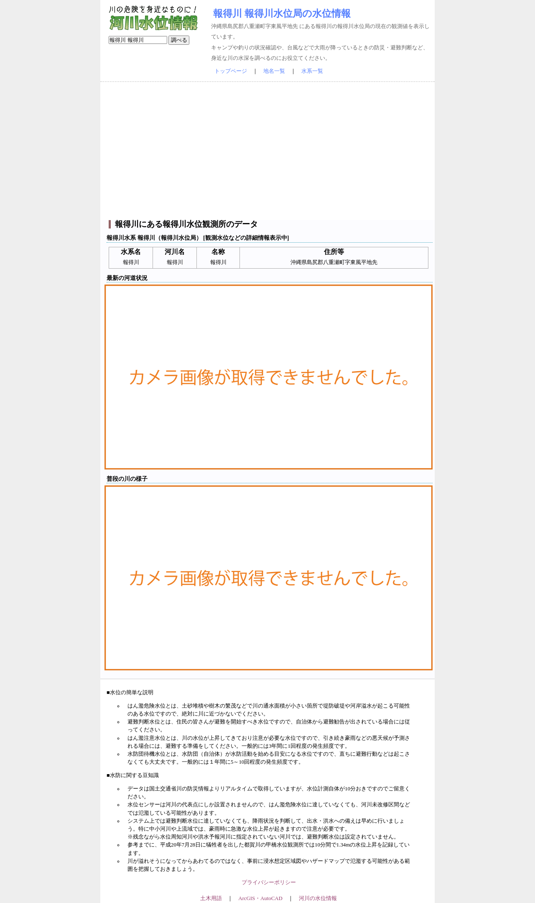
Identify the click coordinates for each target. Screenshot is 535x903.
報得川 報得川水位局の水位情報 (282, 13)
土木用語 (211, 898)
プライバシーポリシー (269, 882)
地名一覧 (274, 71)
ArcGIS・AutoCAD (260, 898)
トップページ (230, 71)
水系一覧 (312, 71)
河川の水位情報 (318, 898)
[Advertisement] (267, 151)
